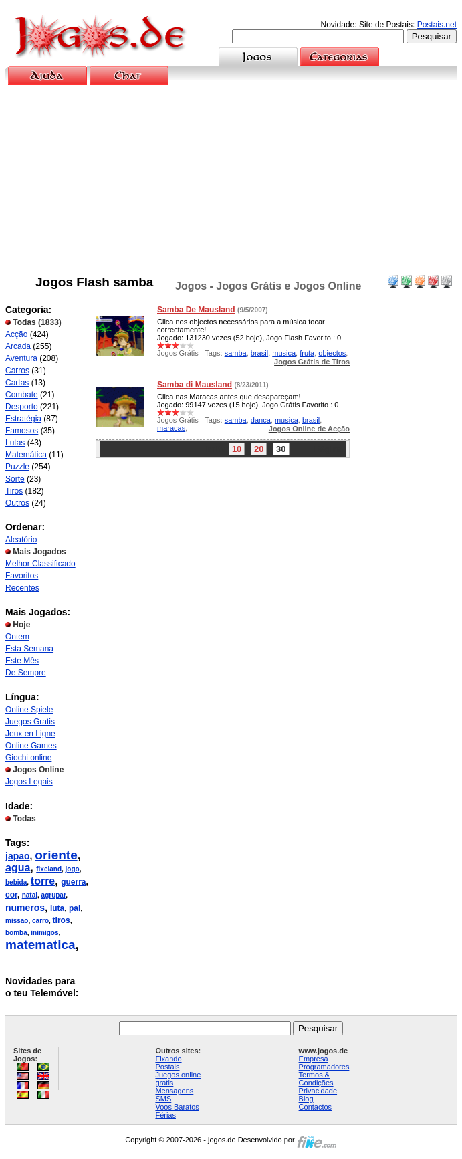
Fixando (168, 1059)
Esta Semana (29, 648)
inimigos (44, 932)
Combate (21, 394)
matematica (40, 945)
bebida (16, 882)
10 (236, 449)
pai (74, 908)
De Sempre (25, 672)
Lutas (15, 442)
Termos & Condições (316, 1079)
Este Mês (22, 660)
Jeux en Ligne (30, 733)
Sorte (15, 479)
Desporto (21, 406)
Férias (165, 1115)
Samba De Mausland (196, 309)
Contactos (315, 1107)
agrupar (53, 895)
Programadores (324, 1067)
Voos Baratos (177, 1107)
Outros (17, 503)
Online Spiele (29, 709)
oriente (56, 855)
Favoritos (21, 576)
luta (57, 908)
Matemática (26, 454)
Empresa (313, 1059)
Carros (17, 370)
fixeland (49, 869)
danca (261, 420)
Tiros (14, 491)
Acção (16, 334)
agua (17, 867)
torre (43, 881)
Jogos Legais (29, 781)
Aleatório (21, 539)
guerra (73, 882)
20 (258, 449)
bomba (16, 932)
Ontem (17, 636)
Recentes (22, 588)
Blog (306, 1099)
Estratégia (23, 418)
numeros (25, 907)
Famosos (21, 430)
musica (284, 353)
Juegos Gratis (30, 721)
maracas (171, 428)
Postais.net (437, 24)
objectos (332, 353)
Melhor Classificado (40, 563)
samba (236, 353)
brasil (259, 353)
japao (17, 856)
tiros (61, 920)
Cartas (17, 382)
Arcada (18, 346)
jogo (73, 869)
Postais (167, 1067)
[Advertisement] (231, 180)
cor (11, 895)
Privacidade (318, 1091)
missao (16, 920)
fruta (307, 353)
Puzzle (17, 466)
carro (40, 920)
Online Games (31, 745)
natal (29, 895)
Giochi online (28, 757)
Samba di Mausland (194, 384)
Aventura (21, 358)
